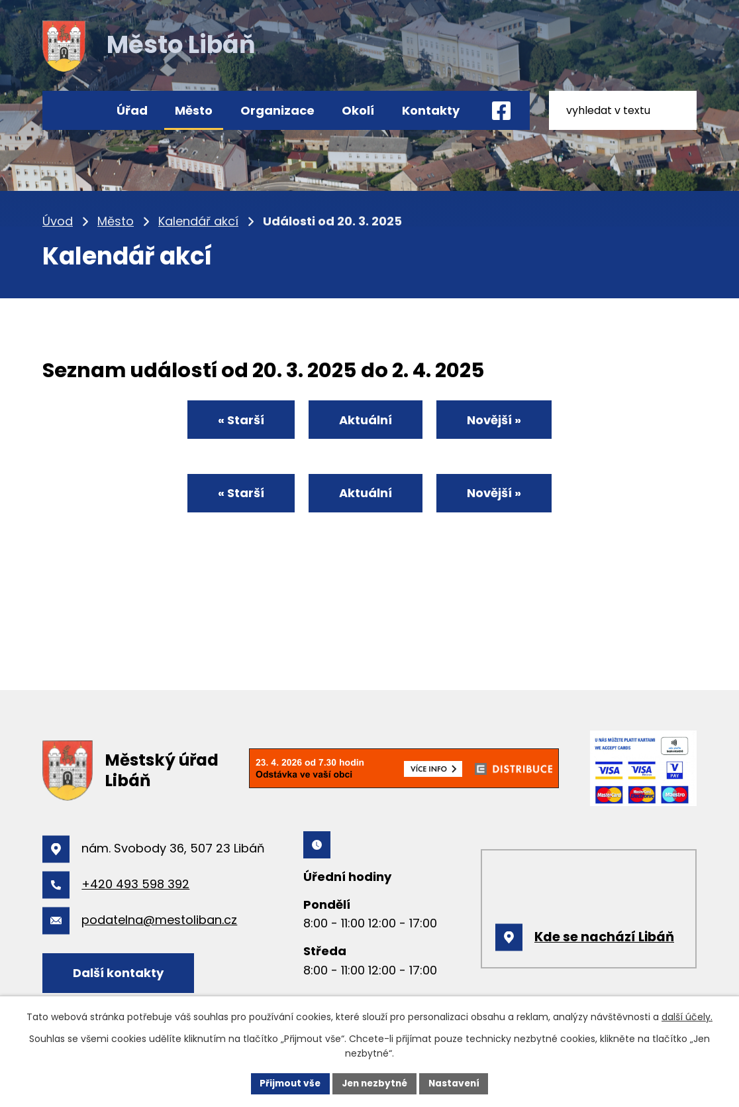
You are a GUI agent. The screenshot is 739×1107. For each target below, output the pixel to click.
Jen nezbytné (374, 1083)
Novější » (498, 420)
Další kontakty (120, 972)
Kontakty (431, 110)
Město (194, 110)
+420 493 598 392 (135, 884)
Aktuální (365, 420)
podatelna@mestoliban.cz (159, 919)
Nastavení (456, 1083)
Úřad (132, 110)
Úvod (73, 110)
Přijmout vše (287, 1083)
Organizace (277, 110)
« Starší (236, 420)
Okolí (358, 110)
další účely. (687, 1016)
